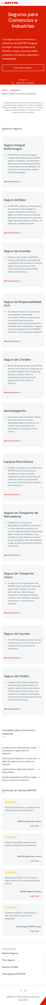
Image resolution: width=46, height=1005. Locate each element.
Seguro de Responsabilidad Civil (22, 303)
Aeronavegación (15, 411)
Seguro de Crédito (16, 676)
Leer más (34, 826)
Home (4, 90)
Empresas (15, 90)
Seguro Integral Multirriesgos (14, 147)
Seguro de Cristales (17, 359)
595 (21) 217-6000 (25, 83)
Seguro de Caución (17, 634)
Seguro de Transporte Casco (19, 575)
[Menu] (42, 3)
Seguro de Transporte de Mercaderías (21, 514)
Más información (11, 181)
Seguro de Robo (15, 200)
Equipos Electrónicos (18, 462)
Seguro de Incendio (17, 251)
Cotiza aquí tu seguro (23, 68)
